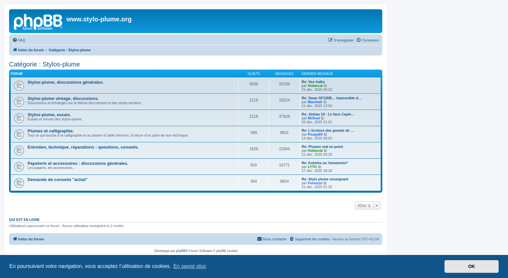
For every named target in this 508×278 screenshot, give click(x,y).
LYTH (312, 167)
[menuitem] (18, 40)
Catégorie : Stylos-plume (44, 64)
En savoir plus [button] (189, 266)
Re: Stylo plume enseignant (325, 179)
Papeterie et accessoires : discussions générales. (78, 163)
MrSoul (314, 118)
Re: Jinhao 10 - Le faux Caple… (328, 114)
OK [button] (471, 266)
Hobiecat (315, 86)
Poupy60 (315, 134)
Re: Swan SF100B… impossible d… (332, 98)
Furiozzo (315, 183)
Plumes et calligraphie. (51, 130)
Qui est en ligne (24, 220)
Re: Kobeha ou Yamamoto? (325, 163)
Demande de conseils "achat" (57, 179)
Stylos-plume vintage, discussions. (63, 98)
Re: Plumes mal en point (322, 147)
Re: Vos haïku (313, 82)
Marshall (315, 102)
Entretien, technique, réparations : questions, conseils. (83, 147)
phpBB (181, 251)
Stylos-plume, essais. (49, 114)
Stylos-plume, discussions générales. (66, 82)
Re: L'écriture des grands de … (328, 130)
